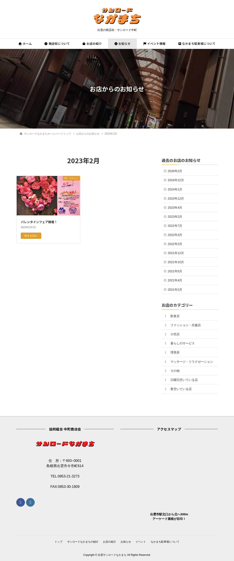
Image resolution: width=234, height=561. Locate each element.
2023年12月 (176, 198)
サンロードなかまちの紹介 (81, 541)
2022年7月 (175, 225)
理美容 (172, 352)
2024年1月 (175, 189)
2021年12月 (176, 253)
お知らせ (122, 43)
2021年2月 (175, 289)
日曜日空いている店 (181, 380)
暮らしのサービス (179, 343)
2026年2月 (175, 171)
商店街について (57, 43)
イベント (142, 541)
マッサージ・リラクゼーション (188, 361)
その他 (172, 370)
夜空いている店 (178, 389)
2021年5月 (175, 271)
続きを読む (31, 235)
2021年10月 (176, 262)
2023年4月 (175, 207)
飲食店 (172, 316)
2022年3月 (175, 235)
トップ (56, 541)
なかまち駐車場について (197, 43)
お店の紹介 (92, 43)
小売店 (172, 334)
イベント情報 (154, 43)
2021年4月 (175, 280)
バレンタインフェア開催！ (39, 222)
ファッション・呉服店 (182, 325)
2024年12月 (176, 180)
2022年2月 (175, 244)
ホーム (25, 43)
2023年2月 (175, 216)
